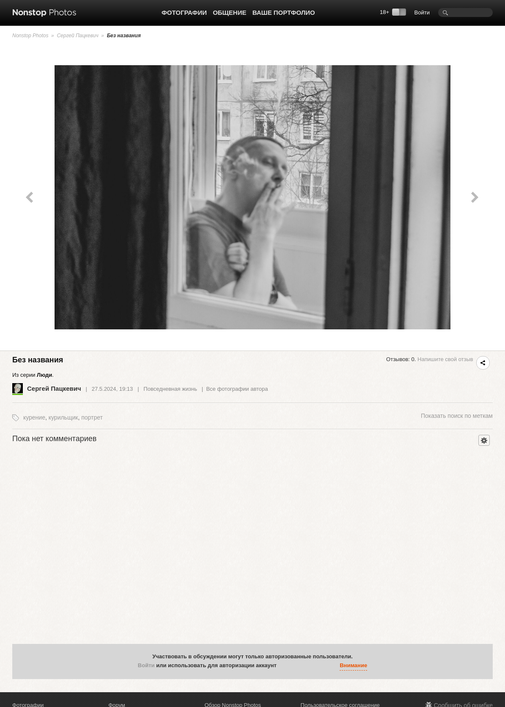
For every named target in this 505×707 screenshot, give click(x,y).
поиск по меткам (457, 415)
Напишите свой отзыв (445, 359)
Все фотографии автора (237, 389)
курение (34, 417)
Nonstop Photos (30, 36)
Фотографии (184, 12)
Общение (229, 12)
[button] (285, 666)
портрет (92, 417)
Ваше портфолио (283, 12)
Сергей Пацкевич (77, 36)
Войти (422, 12)
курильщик (63, 417)
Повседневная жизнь (170, 389)
